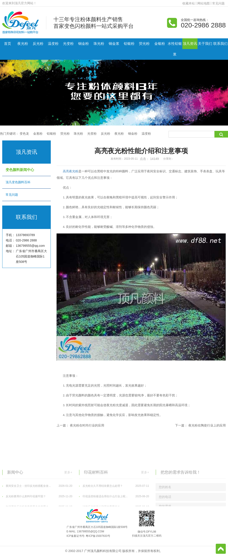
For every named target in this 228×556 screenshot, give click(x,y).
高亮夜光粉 (70, 171)
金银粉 (159, 43)
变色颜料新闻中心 (26, 170)
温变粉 (53, 43)
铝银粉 (129, 43)
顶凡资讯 (190, 43)
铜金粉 (83, 43)
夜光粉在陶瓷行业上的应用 (207, 425)
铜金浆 (114, 43)
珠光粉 (99, 43)
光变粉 (68, 43)
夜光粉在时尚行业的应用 (87, 425)
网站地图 (203, 3)
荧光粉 (144, 43)
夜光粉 (22, 43)
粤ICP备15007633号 (98, 535)
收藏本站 (188, 3)
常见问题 (218, 3)
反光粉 (38, 43)
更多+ (68, 500)
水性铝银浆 (175, 49)
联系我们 (220, 43)
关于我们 (205, 43)
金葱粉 (38, 133)
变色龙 (24, 133)
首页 (7, 43)
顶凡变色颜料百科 (26, 182)
